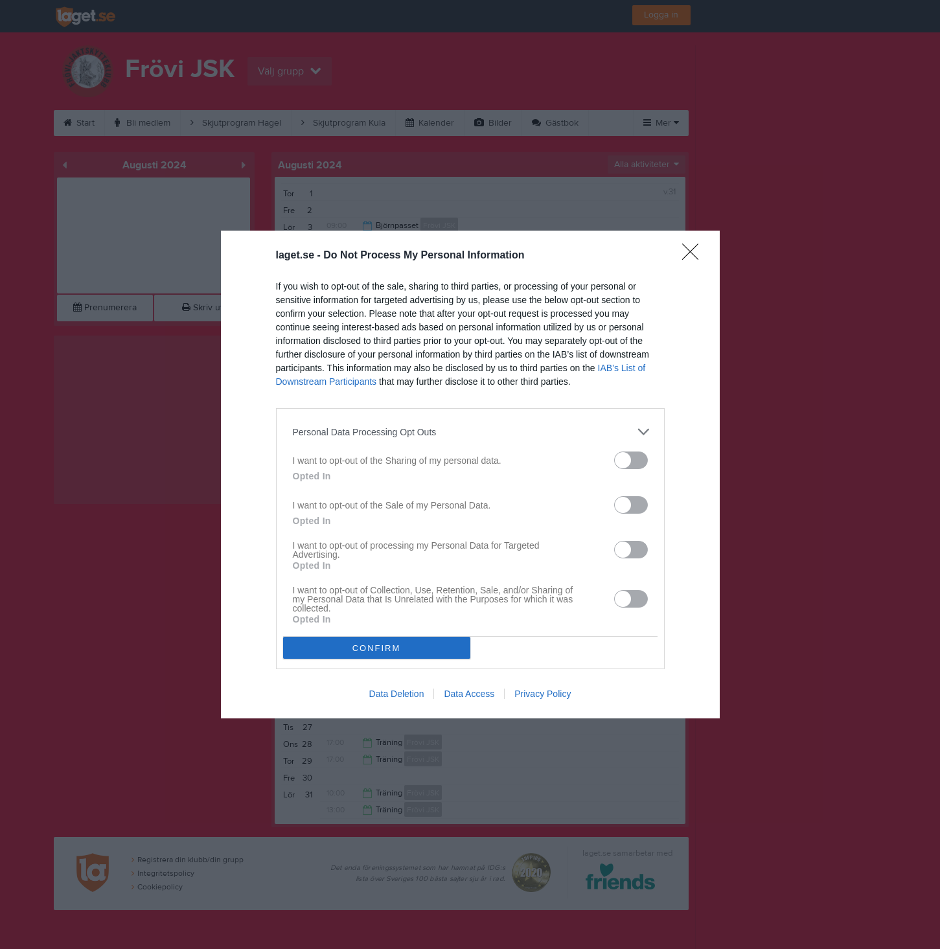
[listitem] (470, 432)
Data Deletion (396, 694)
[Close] (694, 256)
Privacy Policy (542, 694)
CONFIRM (376, 648)
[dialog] (470, 474)
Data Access (469, 694)
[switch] (631, 460)
